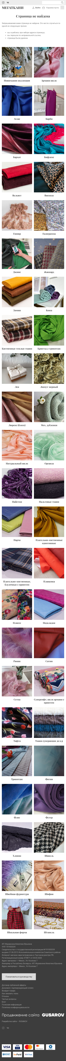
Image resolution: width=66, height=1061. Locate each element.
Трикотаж (17, 779)
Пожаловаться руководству (19, 976)
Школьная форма (17, 932)
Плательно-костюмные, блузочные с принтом (17, 583)
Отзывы (5, 996)
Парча (17, 540)
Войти (37, 8)
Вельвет (17, 195)
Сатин (49, 661)
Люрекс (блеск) (17, 425)
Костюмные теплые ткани (17, 348)
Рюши (16, 661)
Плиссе (17, 622)
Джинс (17, 271)
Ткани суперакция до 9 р (49, 740)
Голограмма (49, 233)
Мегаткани (13, 7)
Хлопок (17, 855)
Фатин (49, 779)
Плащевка (49, 581)
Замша (17, 310)
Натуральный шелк (17, 463)
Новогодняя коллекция (17, 80)
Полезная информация (12, 1005)
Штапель (49, 932)
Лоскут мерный (49, 386)
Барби (49, 118)
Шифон (49, 894)
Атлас (17, 118)
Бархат (17, 157)
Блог (4, 1002)
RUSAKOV (23, 1021)
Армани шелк (49, 80)
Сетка (17, 699)
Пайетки (17, 501)
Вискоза (49, 195)
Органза (49, 463)
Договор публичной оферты (14, 985)
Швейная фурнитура (17, 894)
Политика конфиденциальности (15, 1007)
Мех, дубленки (49, 425)
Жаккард (49, 271)
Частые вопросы (9, 999)
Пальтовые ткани (49, 501)
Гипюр (17, 233)
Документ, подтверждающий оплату (17, 988)
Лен (17, 386)
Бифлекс (49, 157)
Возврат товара (8, 991)
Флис (17, 817)
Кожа (49, 310)
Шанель (49, 855)
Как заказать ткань (10, 993)
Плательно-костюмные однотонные (49, 541)
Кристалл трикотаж (49, 348)
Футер (49, 817)
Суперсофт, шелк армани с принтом (49, 701)
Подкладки (49, 622)
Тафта (17, 740)
